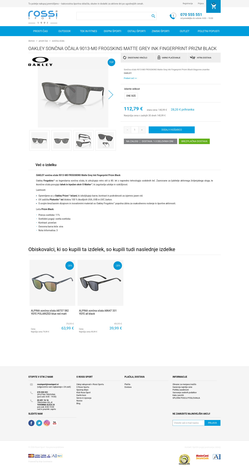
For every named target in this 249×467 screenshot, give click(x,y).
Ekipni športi (112, 31)
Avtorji (218, 447)
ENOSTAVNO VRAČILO (137, 57)
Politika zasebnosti (181, 390)
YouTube (54, 423)
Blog (78, 403)
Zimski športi (160, 31)
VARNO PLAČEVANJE (171, 57)
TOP (111, 62)
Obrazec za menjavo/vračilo (184, 384)
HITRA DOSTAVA (204, 57)
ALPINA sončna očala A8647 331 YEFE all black (98, 312)
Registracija (188, 3)
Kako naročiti (178, 395)
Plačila (127, 384)
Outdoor (64, 31)
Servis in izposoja (83, 398)
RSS (47, 423)
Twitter (39, 423)
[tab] (46, 165)
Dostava (128, 387)
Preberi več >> (130, 78)
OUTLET (184, 31)
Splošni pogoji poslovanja (203, 447)
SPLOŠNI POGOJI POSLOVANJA (186, 398)
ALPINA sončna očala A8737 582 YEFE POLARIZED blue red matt (50, 312)
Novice (79, 400)
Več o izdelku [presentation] (46, 165)
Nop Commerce (45, 461)
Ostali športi (136, 31)
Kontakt (188, 447)
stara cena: (152, 110)
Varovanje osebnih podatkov (185, 392)
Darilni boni (81, 395)
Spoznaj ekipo (82, 390)
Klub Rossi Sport (83, 392)
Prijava (201, 3)
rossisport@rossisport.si (47, 384)
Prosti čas (40, 31)
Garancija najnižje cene (182, 387)
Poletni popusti (209, 31)
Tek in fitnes (88, 31)
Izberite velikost (132, 88)
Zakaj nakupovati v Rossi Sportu (90, 384)
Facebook (31, 423)
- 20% (69, 265)
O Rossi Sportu (82, 387)
